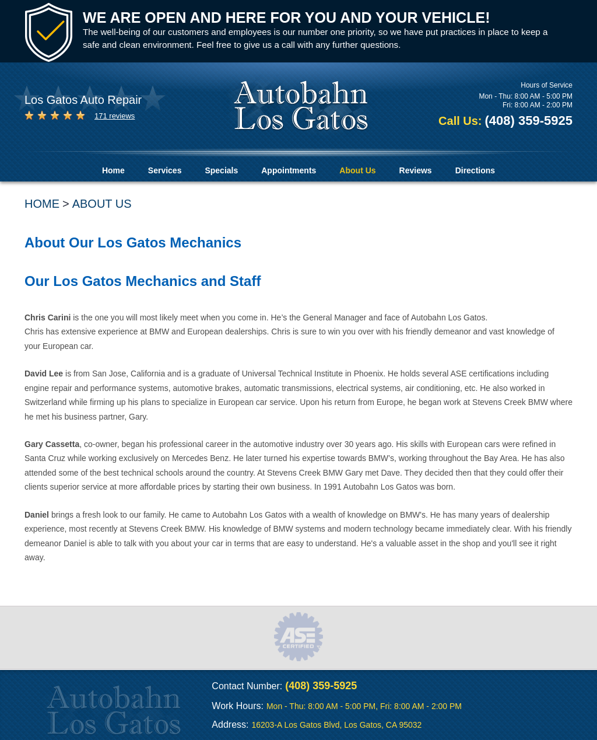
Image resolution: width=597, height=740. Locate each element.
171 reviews (114, 115)
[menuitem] (113, 170)
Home (113, 170)
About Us (357, 170)
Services (165, 170)
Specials (221, 170)
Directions (475, 170)
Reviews (415, 170)
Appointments (288, 170)
